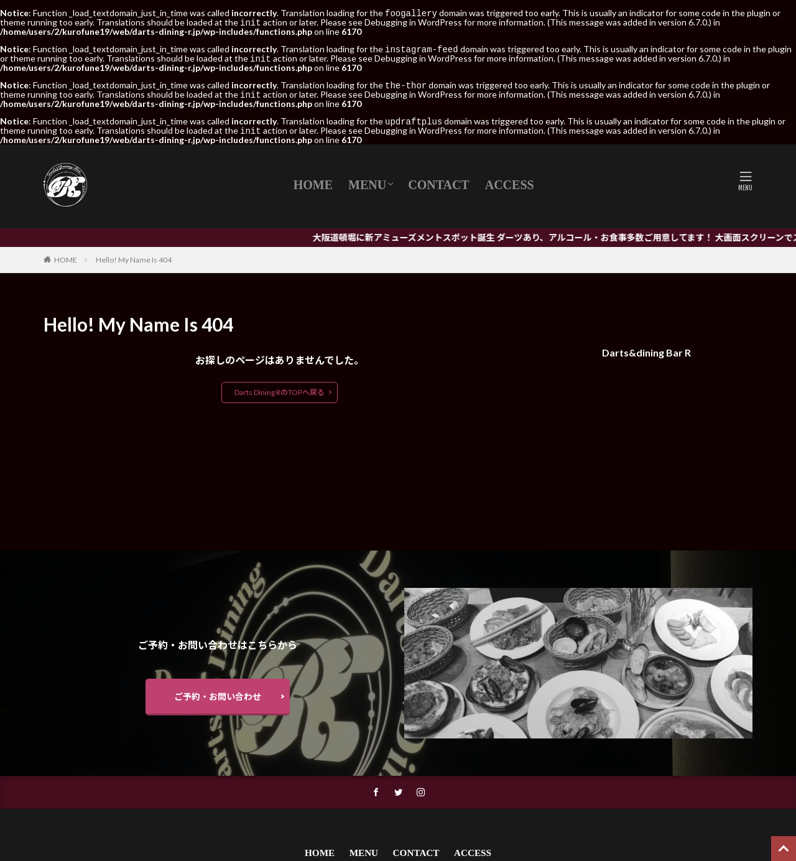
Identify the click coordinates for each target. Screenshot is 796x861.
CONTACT (439, 180)
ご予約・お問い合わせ (217, 691)
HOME (313, 180)
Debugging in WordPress (413, 21)
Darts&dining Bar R (646, 347)
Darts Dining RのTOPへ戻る (279, 387)
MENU (367, 180)
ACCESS (509, 180)
